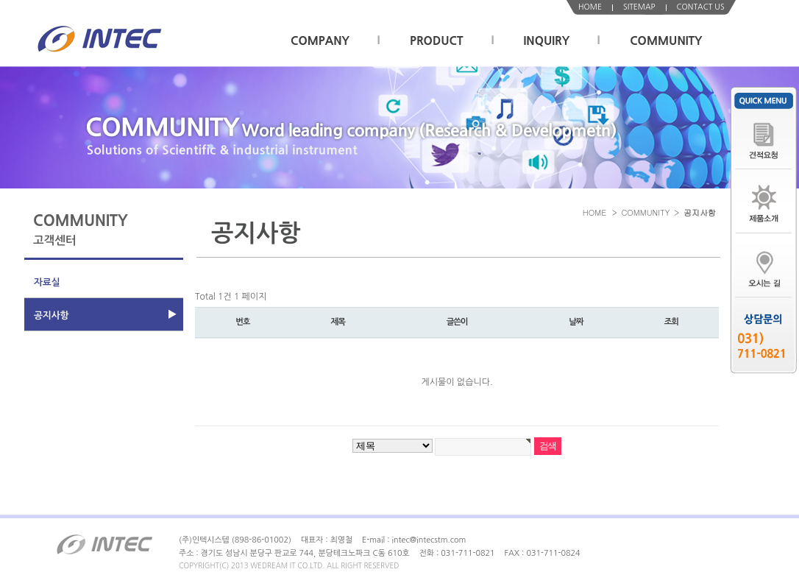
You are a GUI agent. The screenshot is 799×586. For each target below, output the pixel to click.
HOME (590, 7)
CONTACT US (701, 7)
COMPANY (320, 40)
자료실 (47, 282)
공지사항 (51, 315)
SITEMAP (639, 7)
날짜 (576, 321)
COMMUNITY (666, 40)
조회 (671, 321)
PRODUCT (437, 40)
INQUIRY (547, 40)
